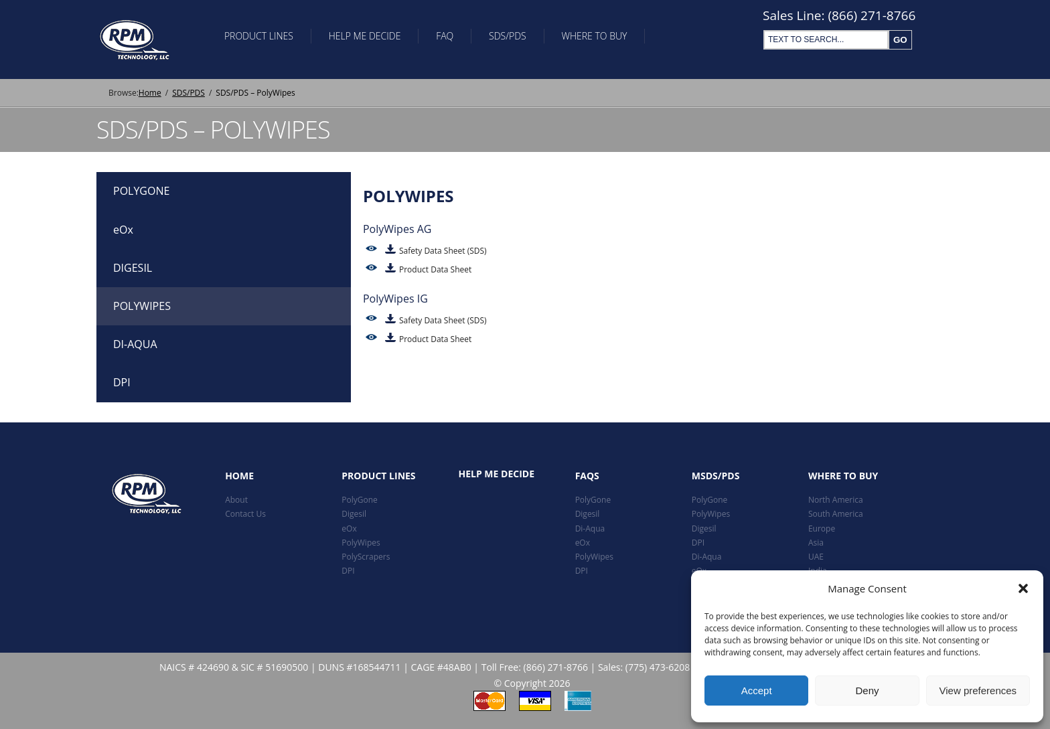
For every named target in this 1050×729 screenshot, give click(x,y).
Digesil (354, 514)
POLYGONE (141, 190)
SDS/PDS (522, 39)
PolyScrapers (366, 556)
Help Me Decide (371, 39)
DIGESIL (132, 267)
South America (835, 514)
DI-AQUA (135, 344)
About (236, 499)
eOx (123, 229)
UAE (816, 556)
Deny (867, 690)
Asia (816, 542)
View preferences (978, 690)
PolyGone (360, 499)
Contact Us (245, 514)
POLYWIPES (142, 306)
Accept (756, 690)
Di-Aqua (590, 528)
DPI (122, 382)
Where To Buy (613, 39)
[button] (1023, 588)
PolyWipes (361, 542)
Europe (821, 528)
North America (835, 499)
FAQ (455, 39)
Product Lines (260, 39)
